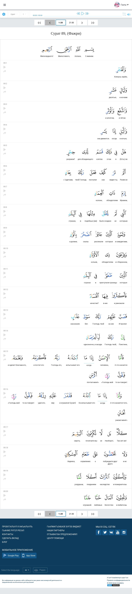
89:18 (5, 453)
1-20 (61, 22)
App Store (28, 562)
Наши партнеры (55, 536)
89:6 (5, 167)
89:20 (5, 497)
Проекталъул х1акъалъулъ (17, 532)
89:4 (5, 126)
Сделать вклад (10, 544)
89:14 (5, 334)
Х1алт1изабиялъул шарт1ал (117, 584)
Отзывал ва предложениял (62, 540)
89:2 (5, 84)
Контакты (7, 540)
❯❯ (92, 22)
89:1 (5, 63)
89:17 (5, 432)
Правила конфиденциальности (118, 586)
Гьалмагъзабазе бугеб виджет (64, 532)
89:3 (5, 105)
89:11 (5, 272)
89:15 (5, 355)
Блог (4, 548)
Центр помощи (55, 544)
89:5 (5, 146)
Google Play (11, 562)
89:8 (5, 209)
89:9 (5, 230)
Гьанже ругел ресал (13, 536)
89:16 (5, 393)
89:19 (5, 476)
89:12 (5, 292)
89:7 (5, 188)
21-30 (71, 22)
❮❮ (39, 22)
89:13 (5, 313)
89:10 (5, 251)
